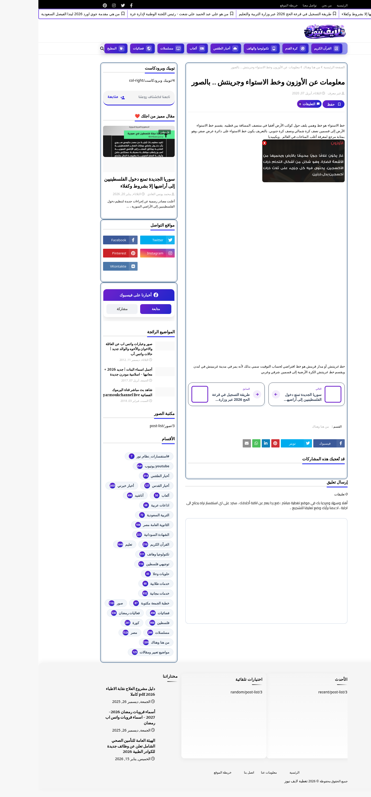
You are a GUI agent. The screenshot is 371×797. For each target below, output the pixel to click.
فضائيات (121, 613)
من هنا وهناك (273, 67)
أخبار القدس (118, 485)
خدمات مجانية (117, 593)
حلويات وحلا (119, 574)
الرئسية (256, 772)
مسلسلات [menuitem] (128, 48)
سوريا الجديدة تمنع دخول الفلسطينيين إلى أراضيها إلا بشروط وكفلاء (101, 182)
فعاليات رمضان (87, 613)
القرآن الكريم (117, 544)
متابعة (117, 309)
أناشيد (97, 495)
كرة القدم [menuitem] (253, 48)
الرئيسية (303, 5)
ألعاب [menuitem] (154, 48)
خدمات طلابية (117, 583)
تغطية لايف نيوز (257, 780)
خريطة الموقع (250, 5)
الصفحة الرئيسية (295, 67)
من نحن (288, 5)
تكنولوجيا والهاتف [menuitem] (219, 48)
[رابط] (93, 5)
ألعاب (123, 495)
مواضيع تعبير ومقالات (112, 652)
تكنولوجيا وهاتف (116, 554)
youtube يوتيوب (114, 466)
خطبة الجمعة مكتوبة (113, 603)
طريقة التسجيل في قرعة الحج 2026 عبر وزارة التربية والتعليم (244, 13)
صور (77, 603)
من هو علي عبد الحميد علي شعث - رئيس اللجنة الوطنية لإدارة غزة (138, 13)
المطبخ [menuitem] (73, 48)
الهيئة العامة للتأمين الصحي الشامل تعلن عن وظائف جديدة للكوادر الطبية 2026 (93, 746)
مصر (91, 632)
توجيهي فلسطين (115, 564)
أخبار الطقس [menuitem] (183, 48)
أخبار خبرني (83, 485)
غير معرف (295, 93)
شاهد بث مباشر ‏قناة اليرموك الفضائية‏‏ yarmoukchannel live (89, 392)
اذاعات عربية (118, 505)
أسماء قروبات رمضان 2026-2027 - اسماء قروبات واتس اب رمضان (92, 718)
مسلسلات (120, 632)
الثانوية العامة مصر (114, 525)
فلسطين (121, 623)
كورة (93, 623)
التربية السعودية (116, 515)
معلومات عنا (230, 772)
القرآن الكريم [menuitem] (284, 48)
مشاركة (83, 309)
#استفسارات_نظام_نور (110, 456)
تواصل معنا (271, 5)
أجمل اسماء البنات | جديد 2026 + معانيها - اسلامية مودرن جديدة (90, 372)
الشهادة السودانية (114, 534)
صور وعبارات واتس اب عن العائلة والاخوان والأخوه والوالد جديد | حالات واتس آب (90, 349)
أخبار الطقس (118, 476)
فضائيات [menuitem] (100, 48)
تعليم (86, 544)
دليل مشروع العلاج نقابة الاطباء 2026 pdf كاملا (92, 691)
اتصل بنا (211, 772)
